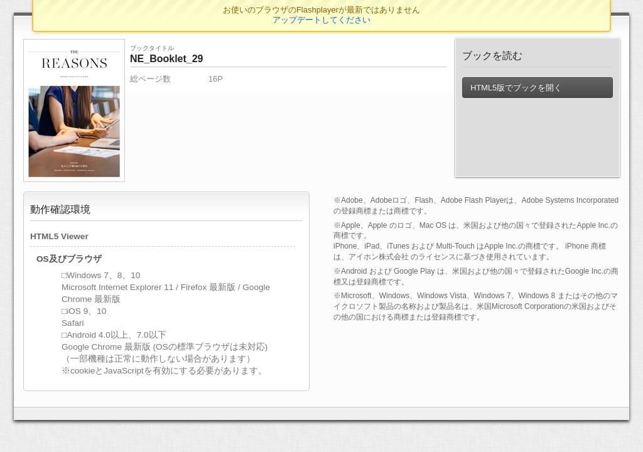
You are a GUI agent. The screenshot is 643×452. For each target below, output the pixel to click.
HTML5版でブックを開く (516, 87)
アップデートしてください (321, 19)
